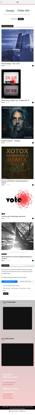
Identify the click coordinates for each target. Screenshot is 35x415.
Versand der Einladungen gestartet (13, 216)
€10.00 (15, 288)
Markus (3, 65)
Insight (3, 97)
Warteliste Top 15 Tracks (6, 138)
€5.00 (7, 288)
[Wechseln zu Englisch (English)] (14, 411)
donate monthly (9, 281)
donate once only (25, 281)
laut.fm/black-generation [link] (9, 382)
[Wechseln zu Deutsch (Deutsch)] (23, 411)
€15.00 (23, 288)
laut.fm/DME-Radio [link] (7, 394)
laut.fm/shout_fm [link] (7, 396)
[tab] (10, 281)
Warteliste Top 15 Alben (6, 61)
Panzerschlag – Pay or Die (10, 64)
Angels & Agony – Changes (10, 141)
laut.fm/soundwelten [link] (8, 384)
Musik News (4, 178)
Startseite (21, 19)
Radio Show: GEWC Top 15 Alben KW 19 (15, 100)
